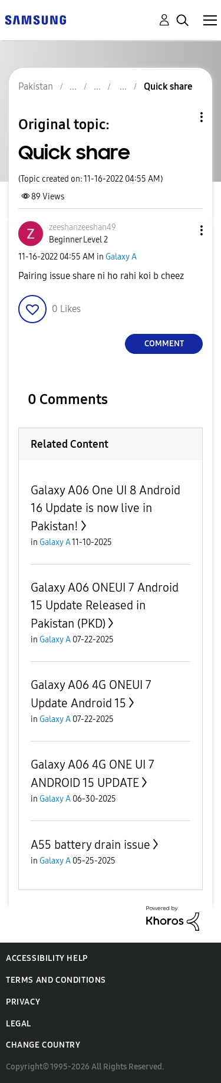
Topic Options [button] (181, 117)
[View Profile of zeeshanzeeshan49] (82, 227)
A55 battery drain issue (90, 845)
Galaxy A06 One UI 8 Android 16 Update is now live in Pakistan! (105, 508)
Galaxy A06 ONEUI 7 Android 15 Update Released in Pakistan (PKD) (105, 605)
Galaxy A (121, 257)
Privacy (23, 1002)
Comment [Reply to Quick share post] (164, 344)
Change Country (43, 1045)
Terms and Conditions (56, 980)
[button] (182, 230)
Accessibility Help (47, 958)
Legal (18, 1024)
